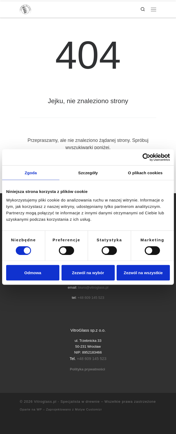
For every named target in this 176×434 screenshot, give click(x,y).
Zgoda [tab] (31, 172)
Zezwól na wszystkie (143, 272)
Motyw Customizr (88, 409)
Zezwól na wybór (88, 272)
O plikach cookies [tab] (145, 172)
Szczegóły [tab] (88, 172)
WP (39, 409)
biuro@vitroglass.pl (93, 287)
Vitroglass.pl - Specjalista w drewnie (67, 402)
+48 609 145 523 (91, 298)
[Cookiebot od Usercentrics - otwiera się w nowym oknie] (146, 157)
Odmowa (32, 272)
